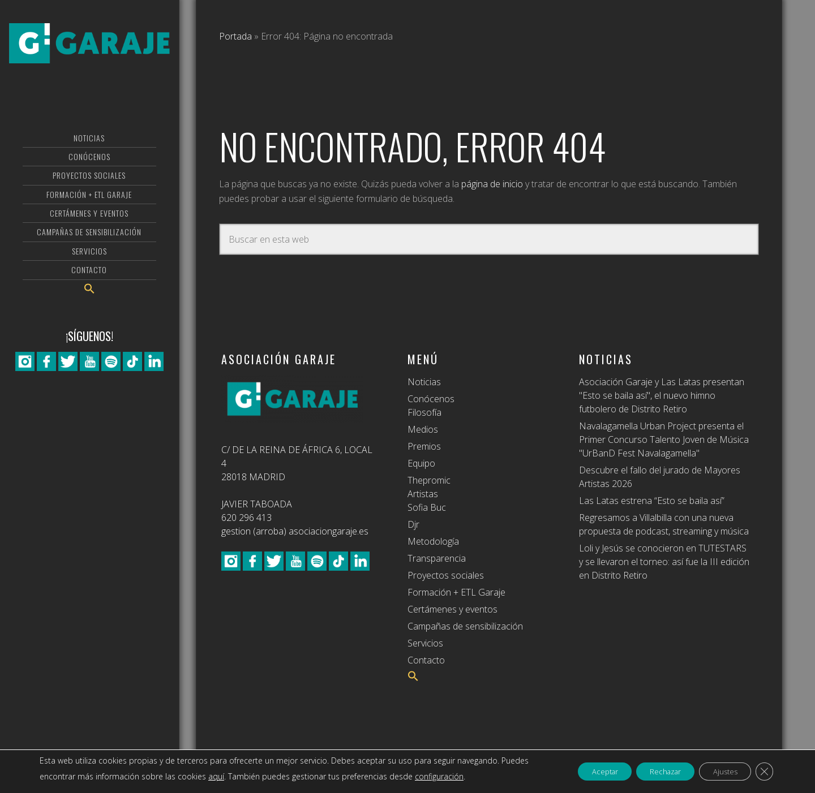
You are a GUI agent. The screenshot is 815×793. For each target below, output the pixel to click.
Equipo (421, 463)
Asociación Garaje (89, 53)
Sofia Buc (427, 507)
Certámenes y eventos (452, 609)
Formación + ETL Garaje (456, 592)
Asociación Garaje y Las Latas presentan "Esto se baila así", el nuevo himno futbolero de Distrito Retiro (661, 395)
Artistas (423, 494)
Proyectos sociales (446, 575)
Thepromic (429, 480)
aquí (246, 776)
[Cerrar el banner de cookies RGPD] (763, 771)
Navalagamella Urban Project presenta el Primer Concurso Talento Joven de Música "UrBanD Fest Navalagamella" (664, 439)
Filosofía (424, 412)
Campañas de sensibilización (465, 626)
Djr (413, 524)
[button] (89, 309)
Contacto (426, 660)
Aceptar (581, 771)
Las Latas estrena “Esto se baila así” (651, 500)
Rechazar (650, 771)
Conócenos (431, 399)
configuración (468, 777)
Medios (423, 429)
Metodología (433, 541)
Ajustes (718, 771)
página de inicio (492, 184)
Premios (424, 446)
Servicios (425, 643)
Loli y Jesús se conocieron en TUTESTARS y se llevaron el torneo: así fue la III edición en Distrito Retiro (664, 561)
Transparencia (437, 558)
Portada (235, 36)
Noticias (424, 382)
